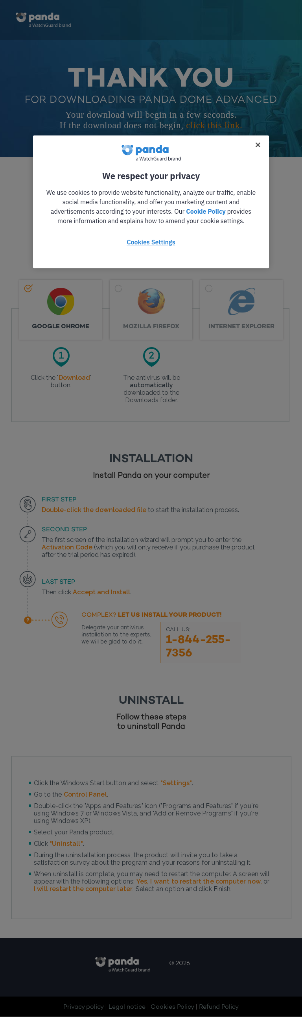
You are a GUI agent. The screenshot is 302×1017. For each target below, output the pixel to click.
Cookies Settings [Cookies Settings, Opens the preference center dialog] (151, 242)
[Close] (258, 144)
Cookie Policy (205, 211)
